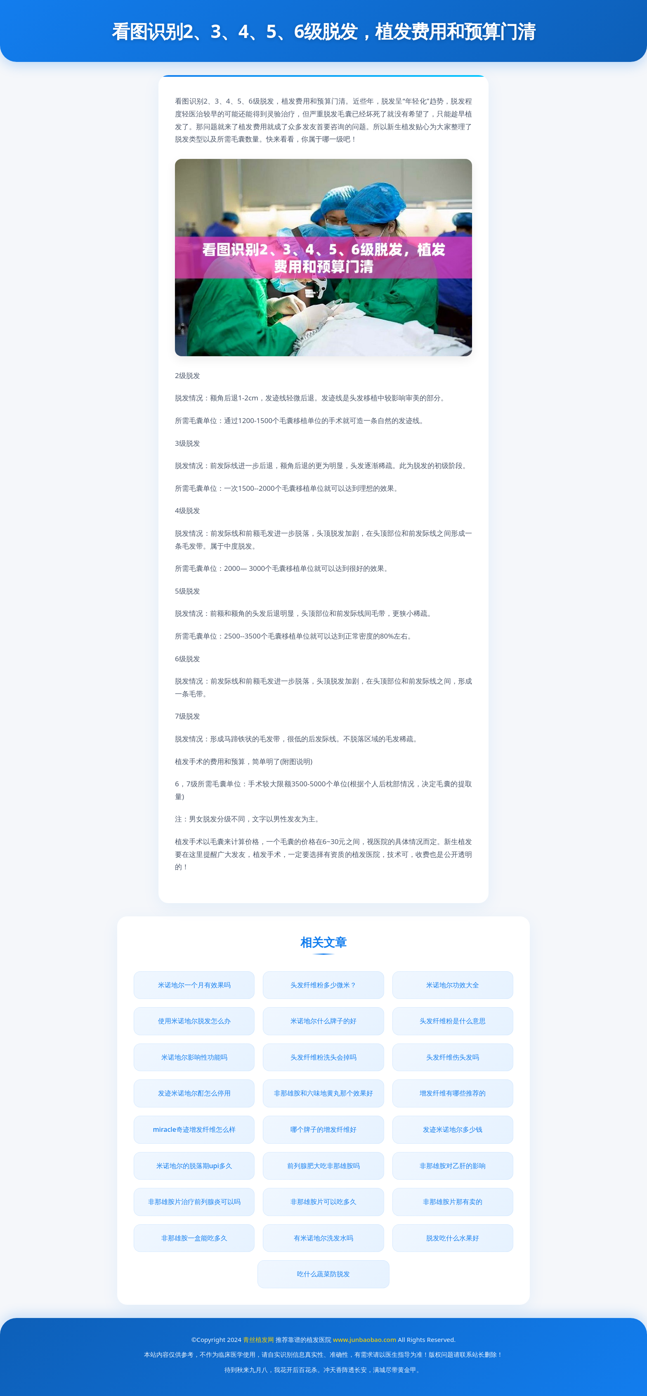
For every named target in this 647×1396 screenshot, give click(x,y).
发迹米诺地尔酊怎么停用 (194, 1093)
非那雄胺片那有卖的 (452, 1201)
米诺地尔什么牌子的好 (323, 1020)
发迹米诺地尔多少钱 (452, 1129)
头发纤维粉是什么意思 (453, 1020)
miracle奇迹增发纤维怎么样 (194, 1129)
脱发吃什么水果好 (452, 1237)
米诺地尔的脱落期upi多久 (194, 1165)
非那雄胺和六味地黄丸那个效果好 (323, 1093)
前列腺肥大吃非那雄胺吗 (323, 1165)
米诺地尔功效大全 (452, 984)
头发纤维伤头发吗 (452, 1057)
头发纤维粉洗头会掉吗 (323, 1057)
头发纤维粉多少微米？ (323, 984)
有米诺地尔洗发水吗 (323, 1237)
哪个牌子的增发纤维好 (323, 1129)
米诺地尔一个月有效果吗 (194, 984)
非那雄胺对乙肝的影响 (453, 1165)
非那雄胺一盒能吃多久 (194, 1237)
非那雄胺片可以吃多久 (323, 1201)
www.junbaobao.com (364, 1339)
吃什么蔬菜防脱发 (323, 1273)
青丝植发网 (258, 1339)
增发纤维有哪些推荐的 (453, 1093)
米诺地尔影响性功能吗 (194, 1057)
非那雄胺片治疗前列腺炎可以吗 (194, 1201)
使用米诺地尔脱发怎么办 (194, 1020)
